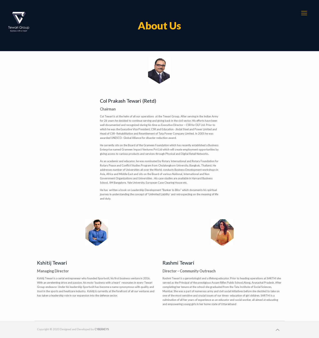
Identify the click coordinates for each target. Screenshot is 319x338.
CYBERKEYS (102, 329)
